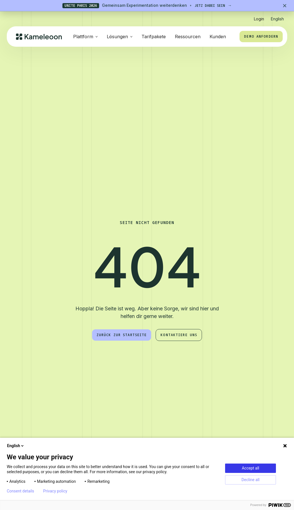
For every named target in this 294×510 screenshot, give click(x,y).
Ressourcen (188, 36)
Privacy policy (55, 491)
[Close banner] (285, 6)
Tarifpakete (153, 36)
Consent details (20, 491)
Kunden (218, 36)
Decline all (250, 479)
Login (259, 18)
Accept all (250, 468)
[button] (277, 16)
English (16, 445)
